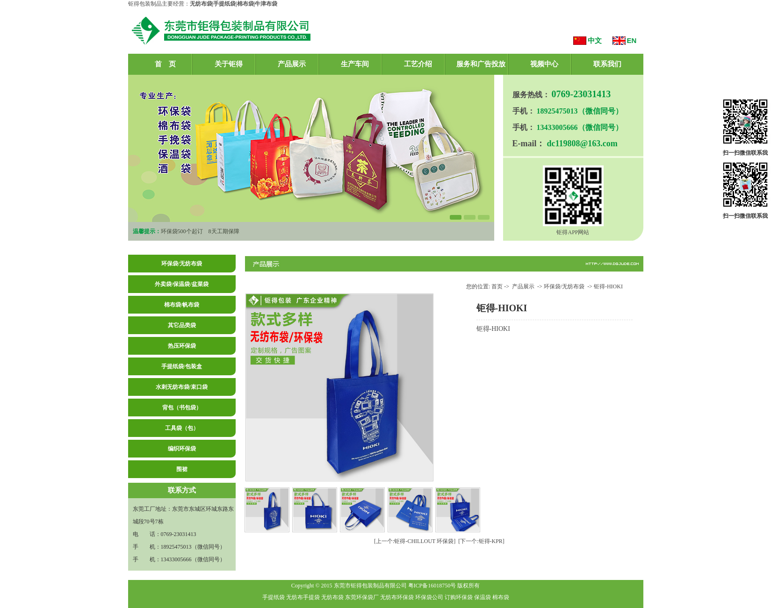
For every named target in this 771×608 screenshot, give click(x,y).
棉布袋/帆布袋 (181, 304)
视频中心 (544, 64)
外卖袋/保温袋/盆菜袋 (182, 284)
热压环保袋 (182, 346)
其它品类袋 (182, 325)
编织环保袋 (182, 448)
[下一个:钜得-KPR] (481, 541)
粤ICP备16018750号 (432, 585)
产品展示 (292, 64)
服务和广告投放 (480, 64)
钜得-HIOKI (608, 286)
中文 (595, 40)
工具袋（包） (182, 428)
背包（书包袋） (182, 407)
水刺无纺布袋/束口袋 (182, 387)
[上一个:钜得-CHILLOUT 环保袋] (414, 541)
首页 (497, 286)
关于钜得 (229, 64)
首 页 (165, 64)
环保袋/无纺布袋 (181, 263)
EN (632, 40)
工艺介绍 (418, 64)
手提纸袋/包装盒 (181, 366)
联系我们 (607, 64)
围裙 (181, 469)
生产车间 (355, 64)
